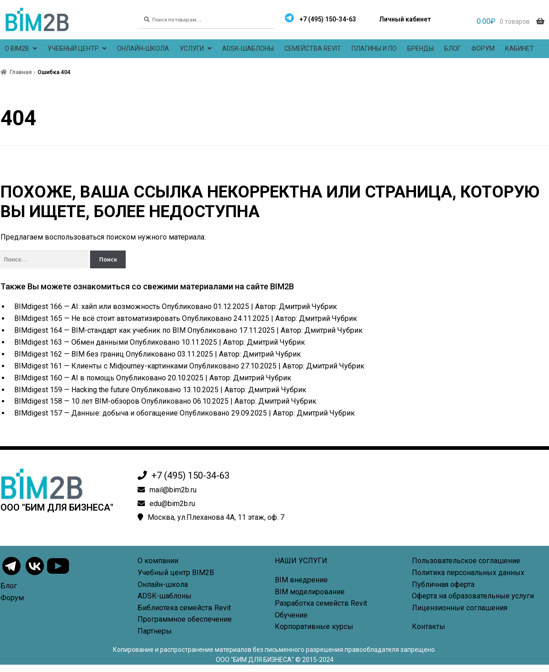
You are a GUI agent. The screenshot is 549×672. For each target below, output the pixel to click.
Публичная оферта (443, 584)
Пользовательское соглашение (466, 560)
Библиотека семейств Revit (184, 607)
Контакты (428, 626)
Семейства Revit (312, 48)
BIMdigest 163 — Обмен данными (71, 342)
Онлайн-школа (143, 48)
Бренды (420, 48)
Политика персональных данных (468, 572)
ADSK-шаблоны (248, 48)
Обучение (291, 615)
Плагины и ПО (374, 48)
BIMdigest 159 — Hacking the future (71, 389)
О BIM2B (17, 48)
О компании (158, 560)
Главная (21, 72)
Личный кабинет (405, 19)
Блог (452, 48)
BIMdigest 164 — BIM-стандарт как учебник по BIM (100, 330)
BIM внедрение (301, 580)
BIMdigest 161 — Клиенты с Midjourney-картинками (100, 366)
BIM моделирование (310, 591)
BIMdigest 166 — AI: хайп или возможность (87, 306)
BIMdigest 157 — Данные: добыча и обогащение (96, 413)
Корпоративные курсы (314, 626)
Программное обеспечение (185, 619)
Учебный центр (73, 48)
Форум (483, 48)
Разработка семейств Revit (321, 603)
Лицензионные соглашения (459, 607)
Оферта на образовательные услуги (473, 596)
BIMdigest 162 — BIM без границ (69, 354)
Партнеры (155, 631)
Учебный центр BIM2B (176, 572)
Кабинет (519, 48)
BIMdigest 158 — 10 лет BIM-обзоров (76, 401)
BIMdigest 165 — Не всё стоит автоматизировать (97, 318)
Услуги (192, 48)
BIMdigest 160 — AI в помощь (64, 377)
